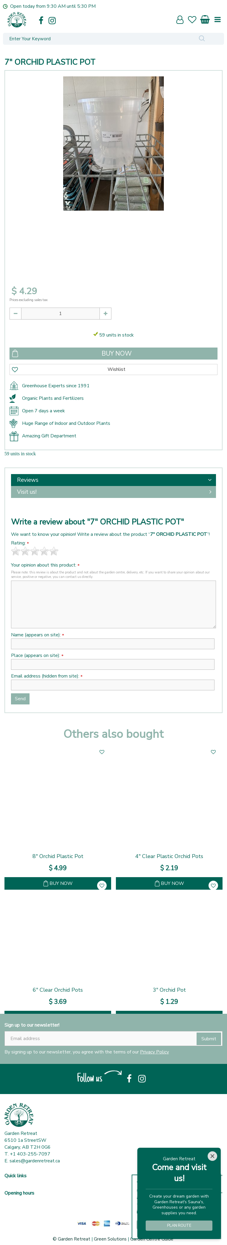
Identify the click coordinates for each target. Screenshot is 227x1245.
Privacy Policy (154, 1052)
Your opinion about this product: (45, 565)
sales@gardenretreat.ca (35, 1161)
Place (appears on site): (37, 655)
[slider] (35, 551)
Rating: (20, 543)
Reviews (27, 480)
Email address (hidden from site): (47, 676)
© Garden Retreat (72, 1239)
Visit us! (27, 492)
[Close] (212, 1156)
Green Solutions (110, 1239)
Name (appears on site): (37, 635)
